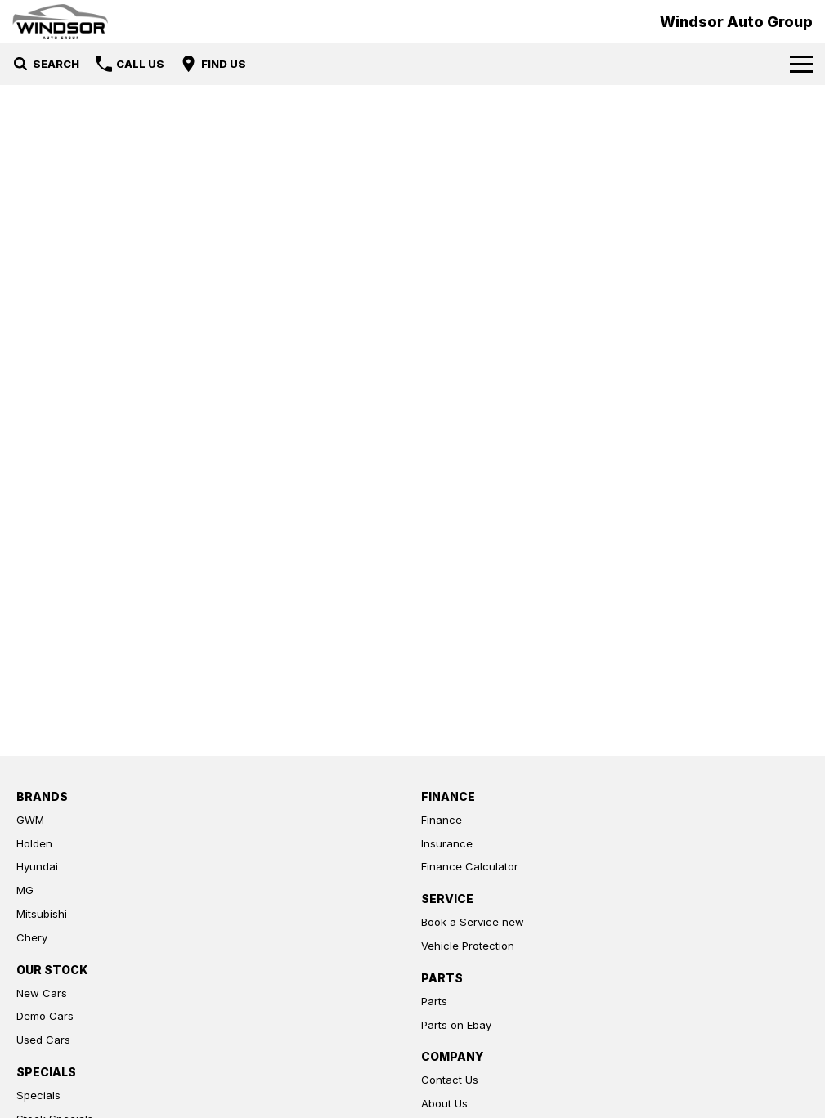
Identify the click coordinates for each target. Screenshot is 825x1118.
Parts (434, 1001)
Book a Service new (472, 921)
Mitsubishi (41, 913)
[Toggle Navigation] (801, 63)
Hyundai (37, 866)
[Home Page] (60, 21)
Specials (38, 1095)
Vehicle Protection (467, 945)
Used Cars (43, 1039)
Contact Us (449, 1079)
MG (25, 890)
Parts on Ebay (456, 1024)
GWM (30, 819)
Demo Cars (45, 1015)
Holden (34, 843)
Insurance (447, 843)
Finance (441, 819)
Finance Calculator (469, 866)
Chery (31, 937)
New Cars (41, 992)
